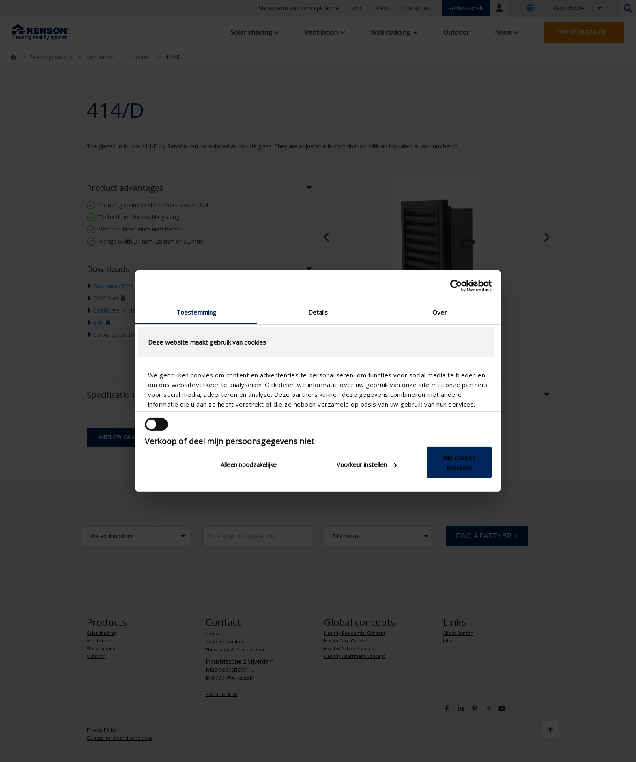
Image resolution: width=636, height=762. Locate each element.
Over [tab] (439, 312)
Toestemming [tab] (196, 312)
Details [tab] (318, 312)
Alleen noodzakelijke (249, 464)
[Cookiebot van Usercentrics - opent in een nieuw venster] (456, 285)
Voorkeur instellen (367, 464)
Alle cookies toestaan (459, 462)
